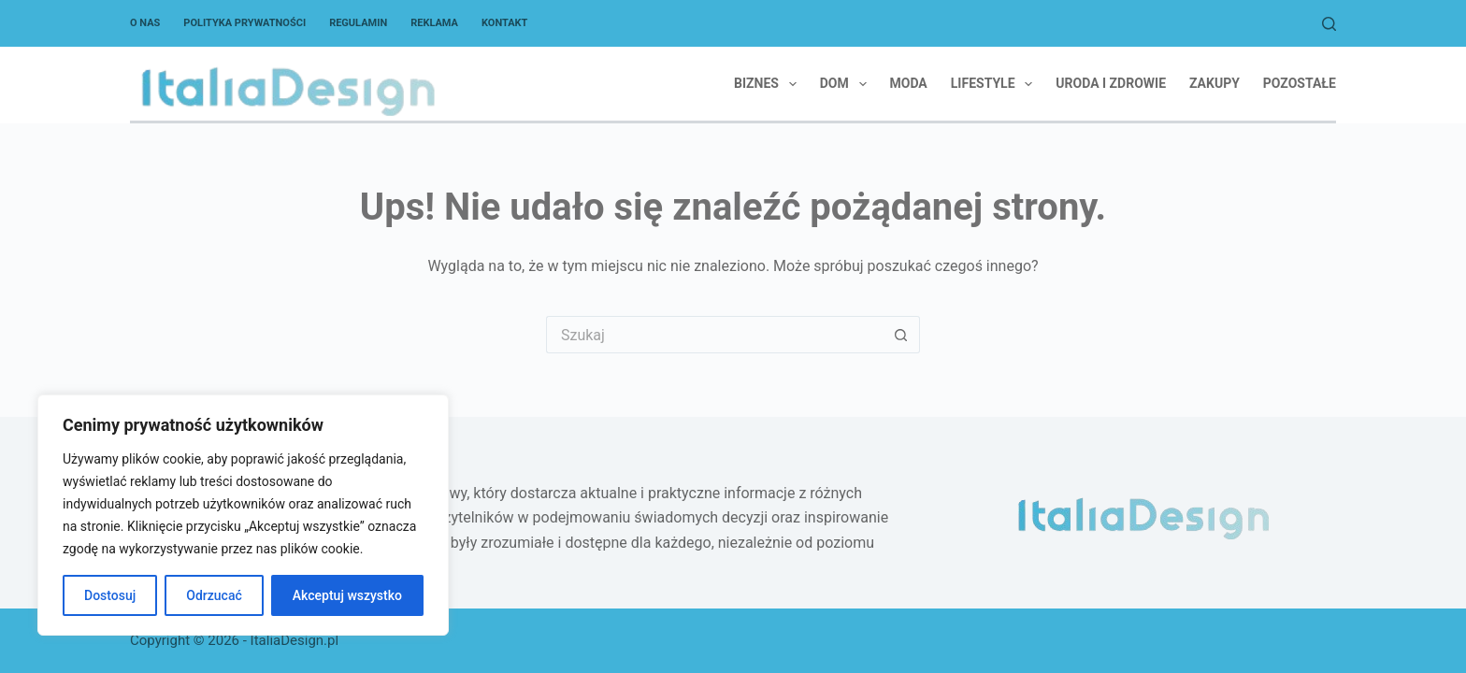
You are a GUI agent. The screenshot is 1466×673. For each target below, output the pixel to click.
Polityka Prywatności (244, 23)
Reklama (434, 23)
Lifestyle (996, 84)
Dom (847, 84)
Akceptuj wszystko (347, 595)
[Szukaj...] (714, 334)
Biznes (769, 84)
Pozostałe (1299, 83)
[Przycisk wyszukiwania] (901, 334)
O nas (145, 23)
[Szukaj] (1329, 24)
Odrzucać (213, 595)
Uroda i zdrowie (1111, 83)
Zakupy (1214, 83)
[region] (243, 515)
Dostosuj (110, 595)
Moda (908, 83)
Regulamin (358, 23)
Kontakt (504, 23)
